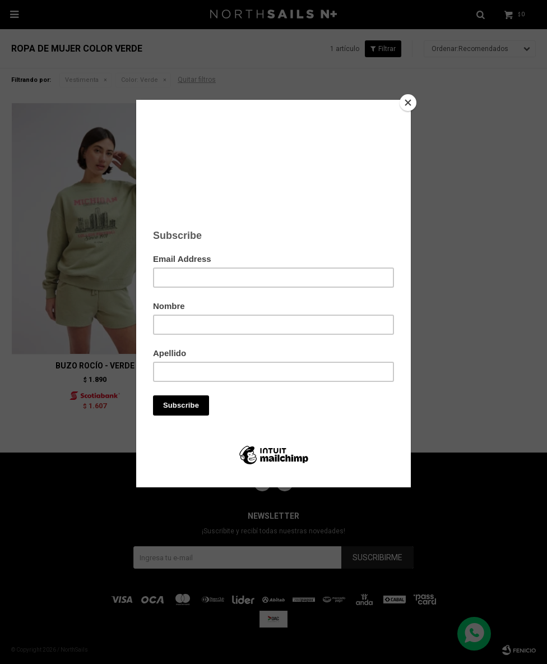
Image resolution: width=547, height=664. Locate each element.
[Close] (408, 102)
